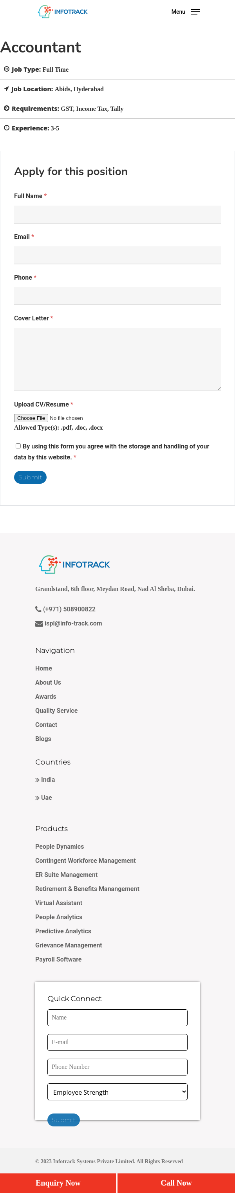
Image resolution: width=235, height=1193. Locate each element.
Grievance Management (68, 945)
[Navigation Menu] (186, 11)
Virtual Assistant (58, 903)
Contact (46, 724)
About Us (48, 682)
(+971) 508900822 (69, 609)
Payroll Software (58, 959)
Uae (46, 797)
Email (24, 236)
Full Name (30, 196)
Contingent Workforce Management (85, 860)
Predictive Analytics (63, 931)
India (47, 779)
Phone (25, 277)
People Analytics (58, 917)
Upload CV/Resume (43, 404)
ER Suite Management (66, 874)
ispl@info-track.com (72, 623)
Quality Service (56, 710)
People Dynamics (59, 846)
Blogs (43, 739)
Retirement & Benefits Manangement (87, 889)
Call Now (176, 1183)
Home (43, 668)
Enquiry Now (58, 1183)
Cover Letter (33, 318)
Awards (45, 696)
